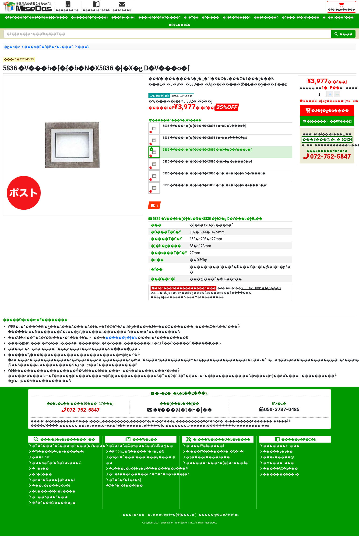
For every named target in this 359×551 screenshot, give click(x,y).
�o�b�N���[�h (236, 17)
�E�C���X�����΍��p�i (54, 502)
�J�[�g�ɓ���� (327, 110)
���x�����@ (278, 456)
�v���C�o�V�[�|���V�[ (172, 514)
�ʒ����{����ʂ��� (208, 456)
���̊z (83, 46)
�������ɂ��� (281, 445)
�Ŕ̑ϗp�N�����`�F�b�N (136, 451)
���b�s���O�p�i (51, 485)
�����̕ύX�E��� (280, 468)
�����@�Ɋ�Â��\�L (219, 514)
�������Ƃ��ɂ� (281, 474)
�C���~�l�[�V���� (300, 17)
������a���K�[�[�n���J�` (218, 462)
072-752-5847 (330, 156)
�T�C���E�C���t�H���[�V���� (36, 17)
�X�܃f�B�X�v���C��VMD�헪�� (141, 445)
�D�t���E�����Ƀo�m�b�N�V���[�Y (149, 473)
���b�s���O (266, 17)
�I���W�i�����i (205, 445)
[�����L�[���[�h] (167, 34)
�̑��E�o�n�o (123, 17)
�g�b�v (12, 46)
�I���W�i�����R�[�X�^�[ (215, 451)
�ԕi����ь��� (278, 462)
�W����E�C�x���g (89, 17)
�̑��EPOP (41, 456)
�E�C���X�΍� (179, 25)
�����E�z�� (278, 451)
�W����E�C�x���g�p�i (58, 451)
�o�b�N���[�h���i (53, 479)
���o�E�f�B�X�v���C (159, 17)
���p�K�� (133, 514)
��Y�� (191, 17)
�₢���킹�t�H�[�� (179, 409)
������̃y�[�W (121, 337)
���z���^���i (338, 17)
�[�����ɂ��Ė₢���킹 (327, 121)
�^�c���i (210, 17)
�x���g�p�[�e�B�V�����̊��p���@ (149, 468)
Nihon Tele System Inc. (180, 522)
